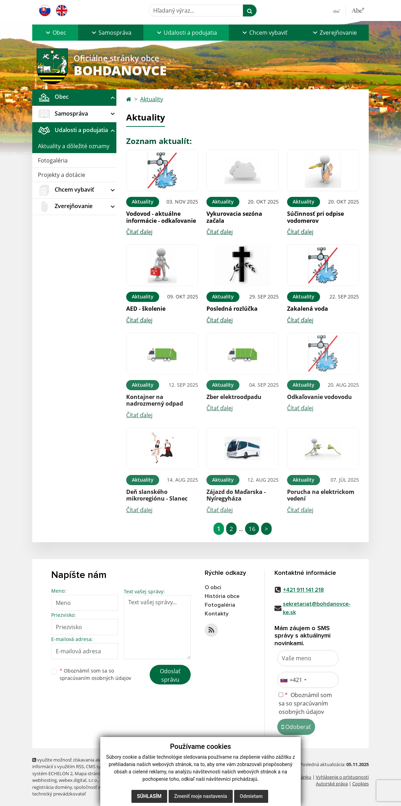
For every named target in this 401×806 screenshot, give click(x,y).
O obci (213, 587)
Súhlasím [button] (149, 796)
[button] (55, 33)
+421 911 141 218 (303, 590)
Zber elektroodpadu (233, 397)
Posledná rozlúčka (232, 308)
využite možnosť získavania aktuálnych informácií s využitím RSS (75, 763)
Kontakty (217, 613)
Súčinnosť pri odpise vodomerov (315, 217)
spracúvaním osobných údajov (95, 678)
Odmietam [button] (251, 796)
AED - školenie (145, 308)
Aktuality (151, 99)
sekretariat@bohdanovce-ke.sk (317, 608)
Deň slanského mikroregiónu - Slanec (157, 495)
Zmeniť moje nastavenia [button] (200, 796)
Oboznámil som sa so (95, 674)
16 (252, 529)
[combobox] (293, 680)
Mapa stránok (89, 773)
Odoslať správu (170, 675)
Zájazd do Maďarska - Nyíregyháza (236, 495)
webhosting (44, 780)
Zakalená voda (307, 308)
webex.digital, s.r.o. (78, 780)
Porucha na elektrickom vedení (320, 495)
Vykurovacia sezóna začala (234, 217)
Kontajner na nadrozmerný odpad (154, 400)
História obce (222, 596)
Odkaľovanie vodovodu (319, 397)
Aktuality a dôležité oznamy (73, 146)
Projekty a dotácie (61, 175)
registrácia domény (52, 787)
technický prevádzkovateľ (59, 794)
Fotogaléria (53, 160)
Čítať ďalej (139, 232)
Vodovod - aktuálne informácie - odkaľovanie (161, 217)
